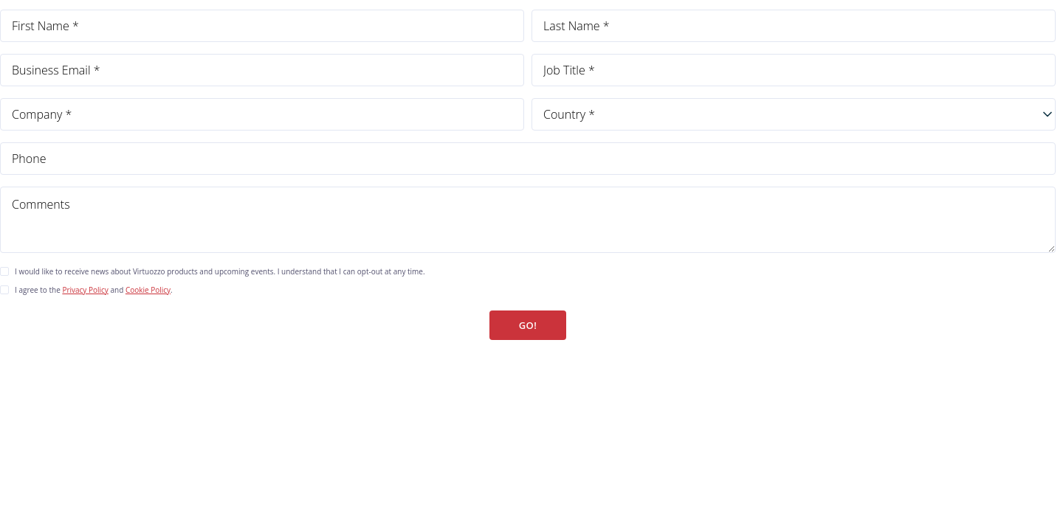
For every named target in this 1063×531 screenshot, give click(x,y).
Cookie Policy (148, 290)
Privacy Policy (85, 290)
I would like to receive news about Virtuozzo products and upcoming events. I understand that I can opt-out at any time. (220, 271)
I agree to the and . (94, 290)
